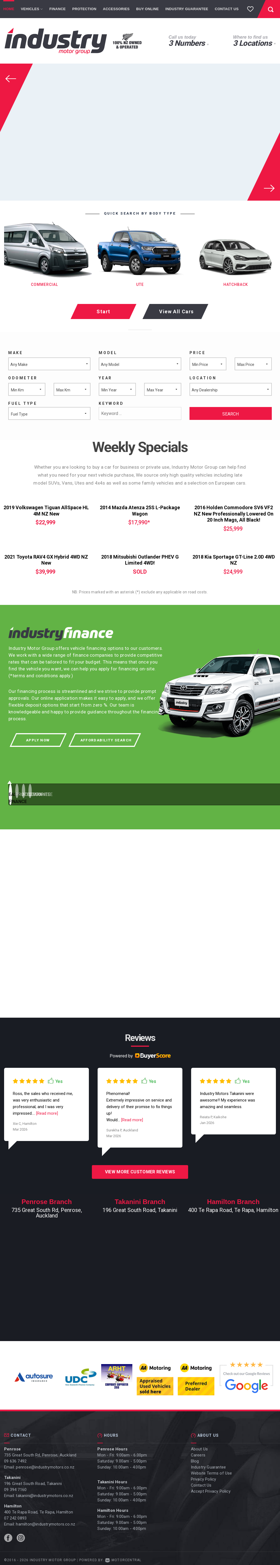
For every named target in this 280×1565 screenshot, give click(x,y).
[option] (140, 132)
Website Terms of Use (211, 1469)
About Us (199, 1445)
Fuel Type (22, 403)
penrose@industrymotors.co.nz (45, 1463)
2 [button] (107, 792)
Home (8, 9)
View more (140, 1168)
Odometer (22, 378)
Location (203, 378)
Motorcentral (123, 1557)
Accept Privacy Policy (211, 1488)
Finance (57, 9)
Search (230, 414)
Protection (84, 9)
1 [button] (31, 792)
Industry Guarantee (186, 9)
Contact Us (227, 9)
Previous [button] (13, 77)
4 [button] (257, 792)
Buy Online (147, 9)
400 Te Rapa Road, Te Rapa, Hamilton (38, 1508)
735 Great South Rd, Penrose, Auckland (40, 1451)
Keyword (111, 403)
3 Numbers (186, 43)
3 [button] (180, 792)
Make (15, 353)
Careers (198, 1451)
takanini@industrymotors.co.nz (44, 1492)
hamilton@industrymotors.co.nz (45, 1520)
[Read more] (46, 1109)
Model (108, 353)
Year (105, 378)
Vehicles (32, 9)
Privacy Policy (203, 1475)
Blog (195, 1457)
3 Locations (252, 43)
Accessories (116, 9)
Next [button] (266, 186)
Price (197, 353)
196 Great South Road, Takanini (33, 1480)
